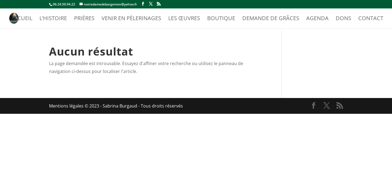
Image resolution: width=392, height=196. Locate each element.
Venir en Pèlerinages (131, 19)
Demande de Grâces (270, 19)
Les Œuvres (184, 19)
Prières (84, 19)
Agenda (317, 19)
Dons (343, 19)
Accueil (21, 19)
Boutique (221, 19)
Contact (370, 19)
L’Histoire (53, 19)
